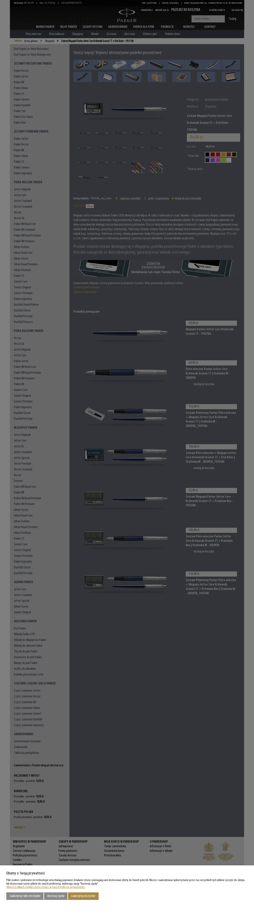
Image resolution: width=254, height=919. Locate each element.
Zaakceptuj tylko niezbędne (25, 896)
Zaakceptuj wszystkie (83, 896)
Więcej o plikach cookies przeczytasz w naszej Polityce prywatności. (45, 887)
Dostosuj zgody (55, 896)
